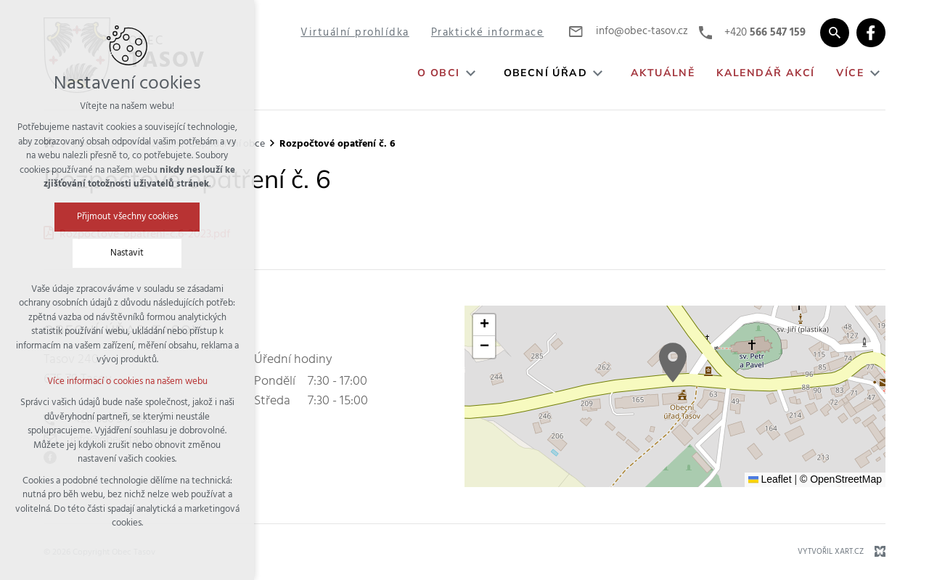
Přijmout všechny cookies (127, 216)
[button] (673, 362)
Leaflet (770, 479)
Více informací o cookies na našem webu (127, 381)
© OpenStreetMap (841, 479)
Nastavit (127, 253)
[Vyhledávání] (834, 32)
